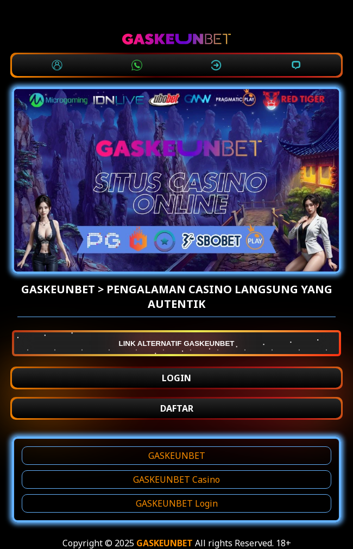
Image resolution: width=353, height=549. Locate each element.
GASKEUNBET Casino (176, 479)
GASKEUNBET (176, 456)
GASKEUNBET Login (177, 503)
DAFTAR (176, 408)
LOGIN (176, 378)
